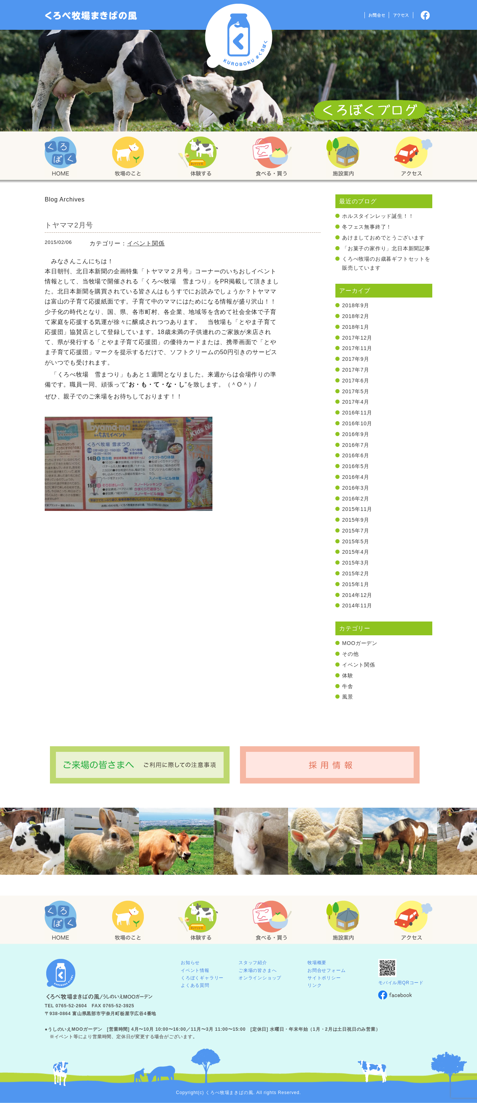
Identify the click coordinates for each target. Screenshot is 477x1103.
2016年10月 (357, 423)
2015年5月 (355, 541)
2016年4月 (355, 477)
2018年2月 (355, 316)
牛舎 (347, 686)
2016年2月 (355, 499)
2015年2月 (355, 573)
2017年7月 (355, 370)
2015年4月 (355, 552)
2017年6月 (355, 381)
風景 (347, 697)
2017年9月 (355, 359)
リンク (314, 985)
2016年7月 (355, 445)
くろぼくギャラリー (202, 977)
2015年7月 (355, 531)
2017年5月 (355, 391)
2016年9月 (355, 434)
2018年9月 (355, 305)
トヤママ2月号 (69, 225)
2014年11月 (357, 605)
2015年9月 (355, 520)
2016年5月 (355, 466)
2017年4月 (355, 402)
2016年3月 (355, 488)
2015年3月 (355, 563)
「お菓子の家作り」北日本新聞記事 (386, 248)
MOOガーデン (360, 643)
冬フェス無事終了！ (367, 227)
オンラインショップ (259, 977)
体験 (347, 675)
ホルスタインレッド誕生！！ (378, 216)
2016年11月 (357, 413)
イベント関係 (146, 243)
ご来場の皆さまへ (257, 970)
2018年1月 (355, 327)
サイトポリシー (324, 977)
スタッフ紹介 (252, 962)
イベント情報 (195, 970)
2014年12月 (357, 595)
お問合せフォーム (326, 970)
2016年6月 (355, 455)
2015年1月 (355, 584)
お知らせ (190, 962)
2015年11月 (357, 509)
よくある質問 (195, 985)
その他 (350, 654)
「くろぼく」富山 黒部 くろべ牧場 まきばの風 (91, 15)
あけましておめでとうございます (383, 238)
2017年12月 (357, 338)
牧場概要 (316, 962)
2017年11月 (357, 348)
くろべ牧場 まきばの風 (238, 37)
